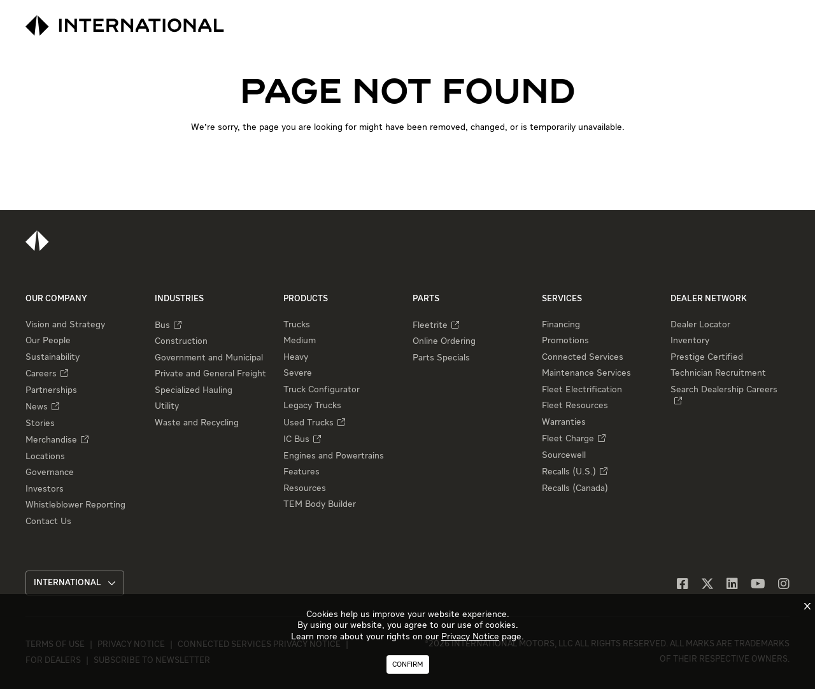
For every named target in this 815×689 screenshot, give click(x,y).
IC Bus (296, 439)
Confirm (407, 664)
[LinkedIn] (732, 585)
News (36, 406)
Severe (297, 373)
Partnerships (51, 390)
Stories (40, 423)
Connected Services (582, 357)
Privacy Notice (470, 636)
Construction (181, 341)
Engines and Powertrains (333, 455)
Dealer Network (708, 299)
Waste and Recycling (197, 422)
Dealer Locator (700, 324)
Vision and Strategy (65, 324)
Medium (299, 340)
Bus (162, 325)
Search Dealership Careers (723, 389)
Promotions (565, 340)
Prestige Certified (706, 357)
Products (305, 299)
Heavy (295, 357)
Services (562, 299)
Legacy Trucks (312, 405)
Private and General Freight (210, 373)
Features (301, 471)
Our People (48, 340)
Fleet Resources (575, 405)
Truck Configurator (321, 389)
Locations (45, 456)
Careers (41, 373)
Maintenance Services (586, 373)
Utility (167, 406)
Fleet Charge (568, 438)
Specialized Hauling (193, 390)
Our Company (56, 299)
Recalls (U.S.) (569, 471)
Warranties (564, 422)
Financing (561, 324)
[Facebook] (682, 585)
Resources (304, 488)
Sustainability (52, 357)
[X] (707, 585)
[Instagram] (784, 585)
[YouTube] (758, 585)
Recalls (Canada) (575, 488)
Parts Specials (441, 357)
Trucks (296, 324)
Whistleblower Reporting (75, 505)
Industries (179, 299)
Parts (426, 299)
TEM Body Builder (319, 504)
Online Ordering (444, 341)
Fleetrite (430, 325)
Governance (49, 472)
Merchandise (51, 440)
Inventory (689, 340)
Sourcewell (564, 455)
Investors (44, 489)
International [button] (75, 583)
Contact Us (48, 521)
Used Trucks (308, 422)
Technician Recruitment (718, 373)
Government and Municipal (209, 357)
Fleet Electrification (582, 389)
